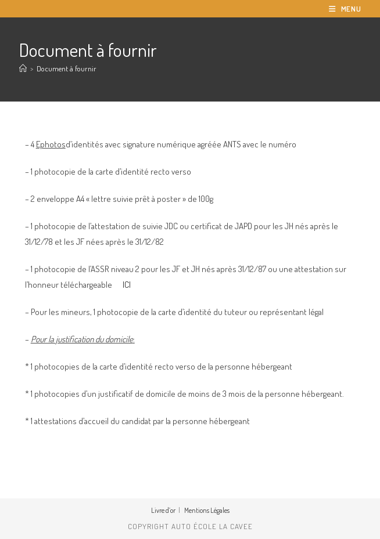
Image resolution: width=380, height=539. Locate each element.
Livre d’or (163, 510)
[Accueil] (23, 68)
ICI (127, 284)
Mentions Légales (207, 510)
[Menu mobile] (345, 8)
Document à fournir (66, 68)
